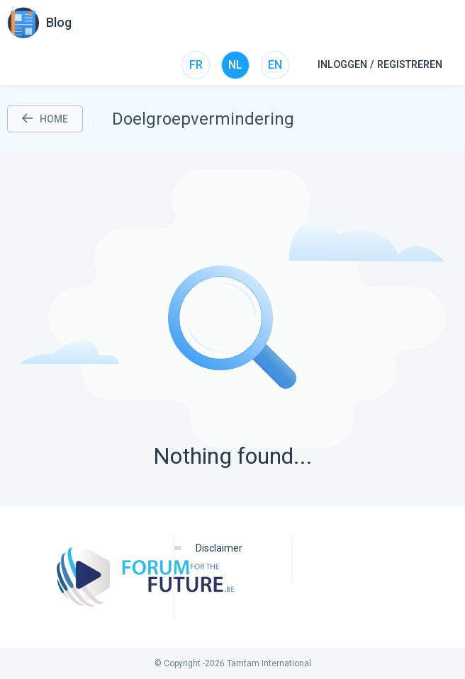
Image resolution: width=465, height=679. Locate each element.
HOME (45, 119)
